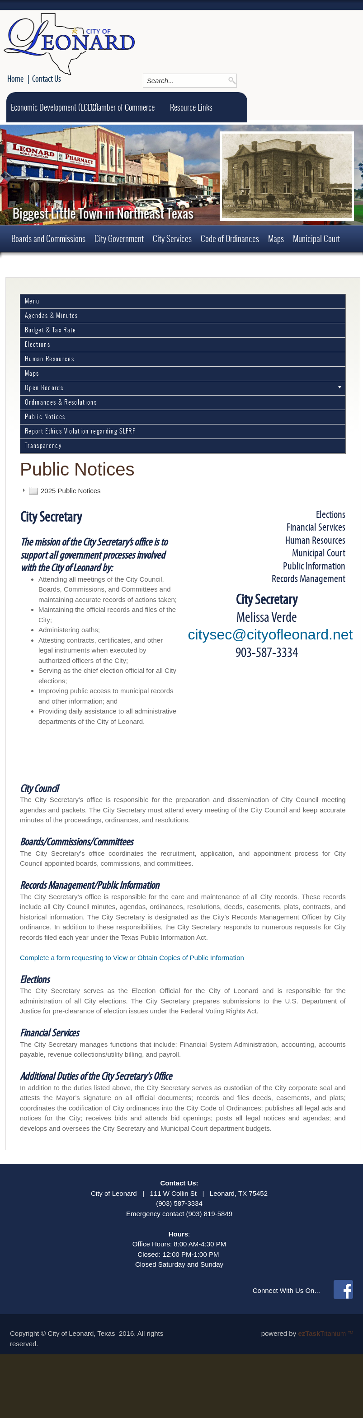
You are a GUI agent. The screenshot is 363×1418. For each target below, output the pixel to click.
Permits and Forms (38, 265)
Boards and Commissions (48, 238)
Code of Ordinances (230, 238)
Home (15, 78)
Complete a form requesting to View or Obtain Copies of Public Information (132, 957)
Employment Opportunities (113, 265)
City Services (172, 238)
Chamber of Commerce (122, 107)
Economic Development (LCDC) (55, 107)
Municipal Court (316, 238)
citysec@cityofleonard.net (270, 634)
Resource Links (191, 107)
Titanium (323, 1333)
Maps (276, 238)
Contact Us (46, 78)
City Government (119, 238)
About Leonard (182, 265)
